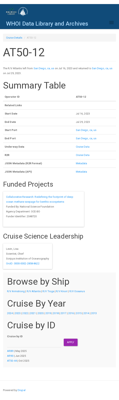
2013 (94, 313)
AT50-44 (12, 360)
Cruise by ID (15, 336)
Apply (70, 342)
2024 (10, 313)
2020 (40, 313)
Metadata (81, 163)
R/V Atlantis (34, 291)
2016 (71, 313)
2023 (17, 313)
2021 (33, 313)
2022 (25, 313)
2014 (86, 313)
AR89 (10, 350)
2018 (55, 313)
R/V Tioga (48, 291)
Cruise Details (14, 37)
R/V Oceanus (77, 291)
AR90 (10, 355)
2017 (63, 313)
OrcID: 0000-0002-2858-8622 (22, 263)
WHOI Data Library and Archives (47, 23)
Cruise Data (82, 146)
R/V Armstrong (16, 291)
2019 (48, 313)
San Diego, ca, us (44, 68)
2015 (78, 313)
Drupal (22, 390)
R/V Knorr (61, 291)
